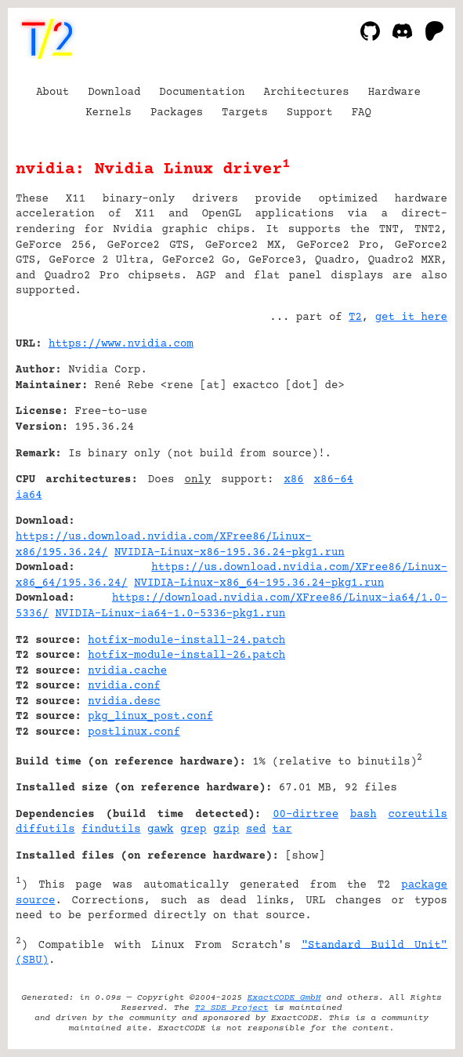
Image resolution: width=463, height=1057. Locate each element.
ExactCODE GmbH (284, 998)
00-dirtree (305, 814)
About (52, 92)
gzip (226, 829)
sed (256, 829)
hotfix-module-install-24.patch (186, 640)
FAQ (361, 113)
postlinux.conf (134, 732)
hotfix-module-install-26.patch (186, 655)
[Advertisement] (400, 439)
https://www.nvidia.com (121, 344)
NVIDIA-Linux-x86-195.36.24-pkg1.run (229, 553)
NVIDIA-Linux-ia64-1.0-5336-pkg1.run (170, 614)
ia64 (29, 495)
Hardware (394, 92)
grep (193, 829)
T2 (355, 317)
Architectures (306, 92)
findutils (111, 829)
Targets (245, 113)
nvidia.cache (127, 671)
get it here (411, 317)
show (305, 856)
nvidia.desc (124, 702)
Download (114, 92)
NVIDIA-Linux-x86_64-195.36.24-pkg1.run (259, 583)
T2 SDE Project (232, 1008)
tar (281, 829)
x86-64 (333, 480)
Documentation (201, 92)
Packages (176, 113)
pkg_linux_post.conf (150, 716)
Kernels (108, 113)
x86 (293, 480)
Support (310, 113)
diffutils (45, 829)
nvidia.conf (124, 686)
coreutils (417, 814)
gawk (160, 829)
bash (363, 814)
